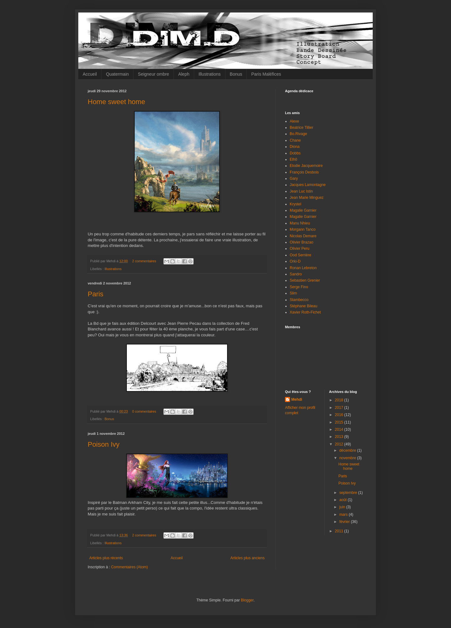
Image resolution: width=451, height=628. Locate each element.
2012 (339, 444)
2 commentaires (144, 261)
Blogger (247, 600)
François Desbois (304, 172)
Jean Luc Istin (301, 191)
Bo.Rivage (298, 134)
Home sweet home (116, 102)
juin (342, 507)
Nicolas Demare (303, 236)
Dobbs (295, 153)
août (343, 500)
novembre (348, 458)
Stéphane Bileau (303, 306)
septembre (348, 492)
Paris (95, 294)
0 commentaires (144, 411)
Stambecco (299, 300)
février (345, 522)
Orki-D (295, 261)
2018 (339, 400)
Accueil (90, 74)
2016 (339, 415)
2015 (339, 422)
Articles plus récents (106, 558)
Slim (293, 293)
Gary (294, 178)
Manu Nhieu (300, 223)
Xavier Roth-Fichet (305, 312)
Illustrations (210, 74)
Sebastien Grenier (305, 280)
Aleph (183, 74)
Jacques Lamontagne (308, 185)
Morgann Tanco (303, 229)
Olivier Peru (299, 248)
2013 (339, 437)
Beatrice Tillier (301, 127)
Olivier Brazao (301, 242)
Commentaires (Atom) (129, 567)
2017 (339, 407)
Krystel (295, 204)
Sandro (296, 274)
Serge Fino (299, 287)
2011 (339, 531)
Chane (295, 140)
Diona (294, 146)
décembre (348, 450)
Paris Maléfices (266, 74)
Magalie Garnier (303, 210)
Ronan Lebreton (303, 268)
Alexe (294, 121)
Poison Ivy (104, 444)
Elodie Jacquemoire (306, 165)
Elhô (293, 159)
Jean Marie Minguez (307, 197)
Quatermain (117, 74)
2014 (339, 429)
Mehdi (296, 399)
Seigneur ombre (153, 74)
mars (344, 514)
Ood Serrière (300, 255)
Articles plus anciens (248, 558)
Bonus (236, 74)
